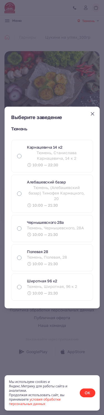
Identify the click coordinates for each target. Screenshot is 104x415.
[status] (52, 393)
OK (87, 392)
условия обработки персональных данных (34, 401)
